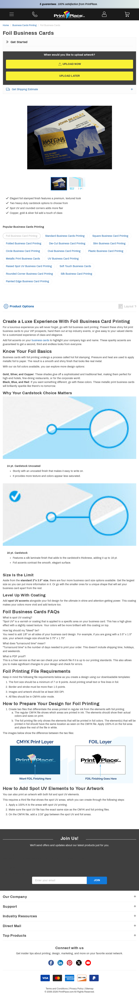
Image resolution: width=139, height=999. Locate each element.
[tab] (18, 307)
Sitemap (89, 988)
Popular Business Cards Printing (23, 226)
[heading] (69, 321)
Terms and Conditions (57, 988)
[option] (69, 141)
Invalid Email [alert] (39, 885)
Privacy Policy (76, 988)
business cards (40, 340)
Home (6, 25)
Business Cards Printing (24, 25)
